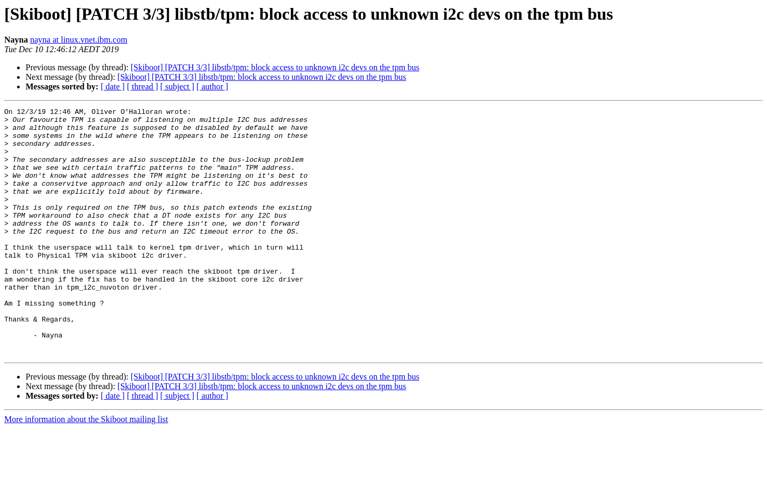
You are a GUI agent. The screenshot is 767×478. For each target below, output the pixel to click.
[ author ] (213, 86)
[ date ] (113, 86)
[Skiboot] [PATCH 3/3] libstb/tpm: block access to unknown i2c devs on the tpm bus (274, 67)
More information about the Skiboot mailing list (86, 468)
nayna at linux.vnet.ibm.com (78, 39)
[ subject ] (177, 86)
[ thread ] (142, 86)
